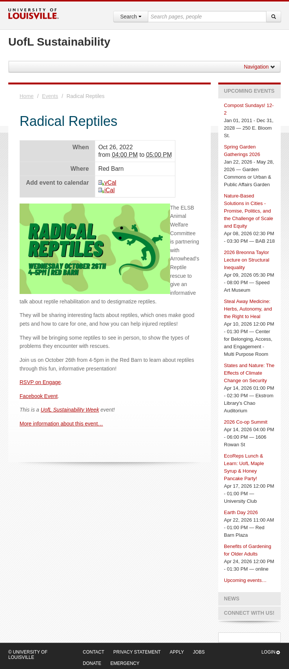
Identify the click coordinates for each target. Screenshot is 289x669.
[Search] (273, 16)
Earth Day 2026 (241, 512)
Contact (93, 652)
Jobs (199, 652)
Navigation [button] (259, 67)
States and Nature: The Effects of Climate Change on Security (249, 373)
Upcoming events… (245, 580)
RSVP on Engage (40, 382)
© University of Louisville (27, 654)
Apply (177, 652)
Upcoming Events (249, 91)
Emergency (124, 663)
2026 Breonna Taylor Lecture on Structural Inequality (246, 260)
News (231, 599)
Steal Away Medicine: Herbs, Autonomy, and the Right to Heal (248, 309)
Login (271, 652)
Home (26, 96)
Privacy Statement (137, 652)
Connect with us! (249, 613)
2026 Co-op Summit (246, 422)
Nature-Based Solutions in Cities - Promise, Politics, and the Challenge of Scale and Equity (248, 211)
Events (50, 96)
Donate (92, 663)
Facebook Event (39, 396)
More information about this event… (61, 424)
